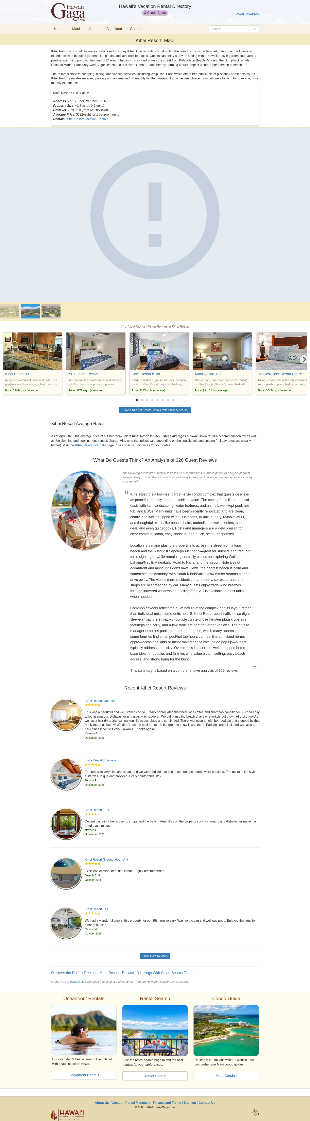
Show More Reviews (155, 956)
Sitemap (190, 1102)
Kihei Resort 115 (18, 374)
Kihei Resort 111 (96, 909)
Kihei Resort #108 (146, 374)
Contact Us (206, 1102)
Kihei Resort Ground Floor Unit (106, 859)
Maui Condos (226, 1076)
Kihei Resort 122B (97, 810)
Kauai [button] (60, 29)
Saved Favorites (246, 14)
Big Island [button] (115, 29)
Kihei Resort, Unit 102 (100, 701)
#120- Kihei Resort (83, 374)
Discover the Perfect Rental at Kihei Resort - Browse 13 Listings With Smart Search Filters (122, 973)
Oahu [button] (94, 29)
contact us (77, 981)
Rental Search (155, 1076)
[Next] (304, 359)
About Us (102, 1102)
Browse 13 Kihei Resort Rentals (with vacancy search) (155, 410)
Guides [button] (137, 29)
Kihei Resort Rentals (90, 445)
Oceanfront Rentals (83, 1075)
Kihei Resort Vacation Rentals (87, 119)
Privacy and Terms (167, 1102)
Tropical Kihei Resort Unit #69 (281, 374)
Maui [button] (77, 29)
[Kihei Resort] (155, 215)
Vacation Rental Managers (130, 1102)
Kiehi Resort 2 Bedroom (101, 760)
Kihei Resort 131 (208, 374)
